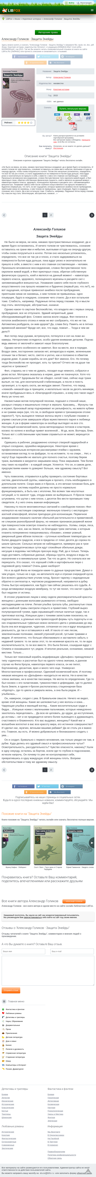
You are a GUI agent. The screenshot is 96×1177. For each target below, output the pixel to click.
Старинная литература (15, 1057)
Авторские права (48, 32)
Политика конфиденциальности (62, 1155)
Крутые (5, 1111)
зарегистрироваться (33, 918)
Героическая (53, 1098)
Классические (8, 1108)
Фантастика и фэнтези (15, 1009)
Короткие (6, 1135)
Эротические (7, 1148)
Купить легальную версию (73, 109)
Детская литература (14, 1037)
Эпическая (52, 1121)
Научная (51, 1108)
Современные (8, 1145)
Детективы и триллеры (15, 1017)
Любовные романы (13, 1013)
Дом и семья (11, 1041)
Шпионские (7, 1117)
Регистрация (86, 3)
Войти (71, 3)
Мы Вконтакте (59, 63)
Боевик (5, 1094)
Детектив (6, 1098)
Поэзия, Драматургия (14, 1069)
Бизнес (9, 1045)
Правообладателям (56, 1152)
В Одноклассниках (37, 63)
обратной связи (84, 1173)
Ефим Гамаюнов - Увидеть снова (80, 868)
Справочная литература (16, 1053)
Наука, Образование (14, 1021)
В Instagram (70, 57)
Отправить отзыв (11, 991)
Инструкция (58, 148)
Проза (8, 1029)
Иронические (7, 1101)
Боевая (51, 1094)
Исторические (8, 1104)
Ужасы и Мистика (55, 1114)
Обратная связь (55, 1158)
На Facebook (22, 57)
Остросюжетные (9, 1142)
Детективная (53, 1101)
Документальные (13, 1025)
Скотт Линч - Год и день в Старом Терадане (48, 869)
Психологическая (55, 1111)
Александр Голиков (62, 78)
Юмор (8, 1061)
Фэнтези (51, 1117)
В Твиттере (46, 57)
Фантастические (9, 1138)
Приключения (11, 1033)
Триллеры (6, 1114)
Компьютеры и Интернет (16, 1065)
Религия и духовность (15, 1049)
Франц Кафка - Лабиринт (16, 868)
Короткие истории (61, 90)
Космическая (53, 1104)
